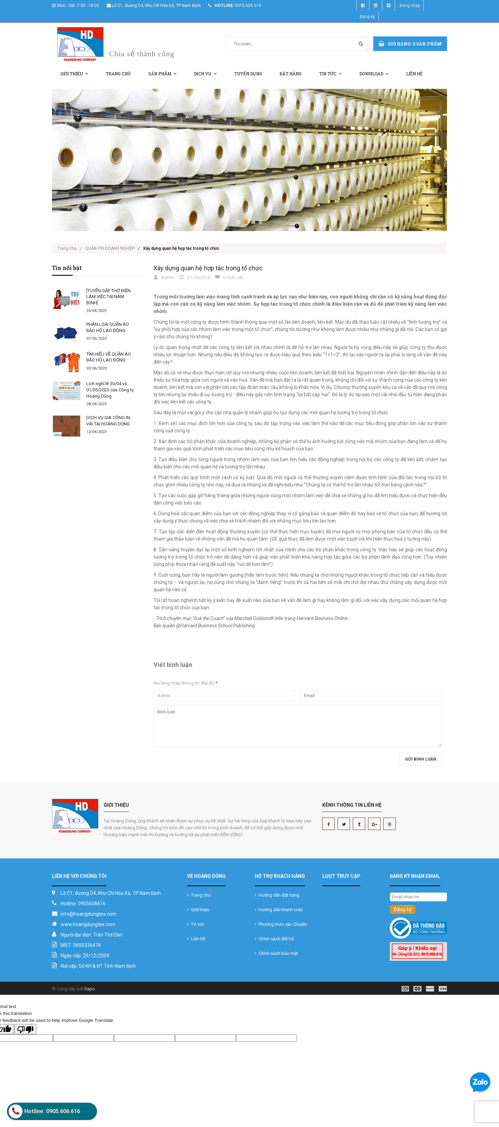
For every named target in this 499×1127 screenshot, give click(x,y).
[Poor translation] (25, 1029)
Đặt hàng (290, 73)
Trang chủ (118, 73)
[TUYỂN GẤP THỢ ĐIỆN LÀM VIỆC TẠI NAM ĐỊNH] (108, 296)
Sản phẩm (162, 73)
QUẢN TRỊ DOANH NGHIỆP (109, 248)
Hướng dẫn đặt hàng (277, 895)
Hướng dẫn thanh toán (279, 909)
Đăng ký (367, 16)
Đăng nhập (410, 5)
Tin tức (330, 73)
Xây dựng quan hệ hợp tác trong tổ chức (208, 268)
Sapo (89, 988)
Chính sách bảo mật (276, 953)
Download (373, 73)
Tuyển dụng (248, 73)
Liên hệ (414, 73)
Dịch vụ (205, 73)
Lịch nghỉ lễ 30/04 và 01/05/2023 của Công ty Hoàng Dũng (110, 389)
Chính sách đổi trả (274, 938)
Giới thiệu (74, 73)
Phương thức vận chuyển (281, 924)
